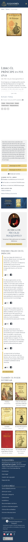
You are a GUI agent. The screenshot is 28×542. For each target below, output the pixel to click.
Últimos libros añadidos (8, 509)
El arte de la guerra (21, 426)
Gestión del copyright (8, 477)
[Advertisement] (14, 51)
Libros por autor (6, 491)
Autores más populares (9, 512)
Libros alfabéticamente (8, 488)
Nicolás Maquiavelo (14, 234)
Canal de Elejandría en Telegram (14, 522)
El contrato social (21, 449)
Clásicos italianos (6, 190)
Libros (7, 9)
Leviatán (6, 426)
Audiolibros (5, 500)
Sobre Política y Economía (9, 193)
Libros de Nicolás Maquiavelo (14, 244)
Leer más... (14, 93)
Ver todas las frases (8, 371)
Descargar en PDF (14, 165)
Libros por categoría (8, 494)
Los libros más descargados (10, 506)
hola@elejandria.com (9, 532)
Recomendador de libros (9, 503)
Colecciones (5, 497)
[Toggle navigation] (26, 4)
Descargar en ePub (14, 170)
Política (10, 97)
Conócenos (5, 471)
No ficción (4, 97)
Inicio (2, 9)
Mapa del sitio (6, 480)
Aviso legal (5, 474)
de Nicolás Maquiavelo (12, 79)
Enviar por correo (14, 174)
